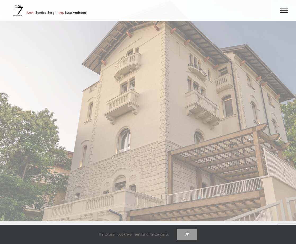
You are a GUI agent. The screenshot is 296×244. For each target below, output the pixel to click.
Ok (186, 234)
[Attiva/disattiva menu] (284, 10)
